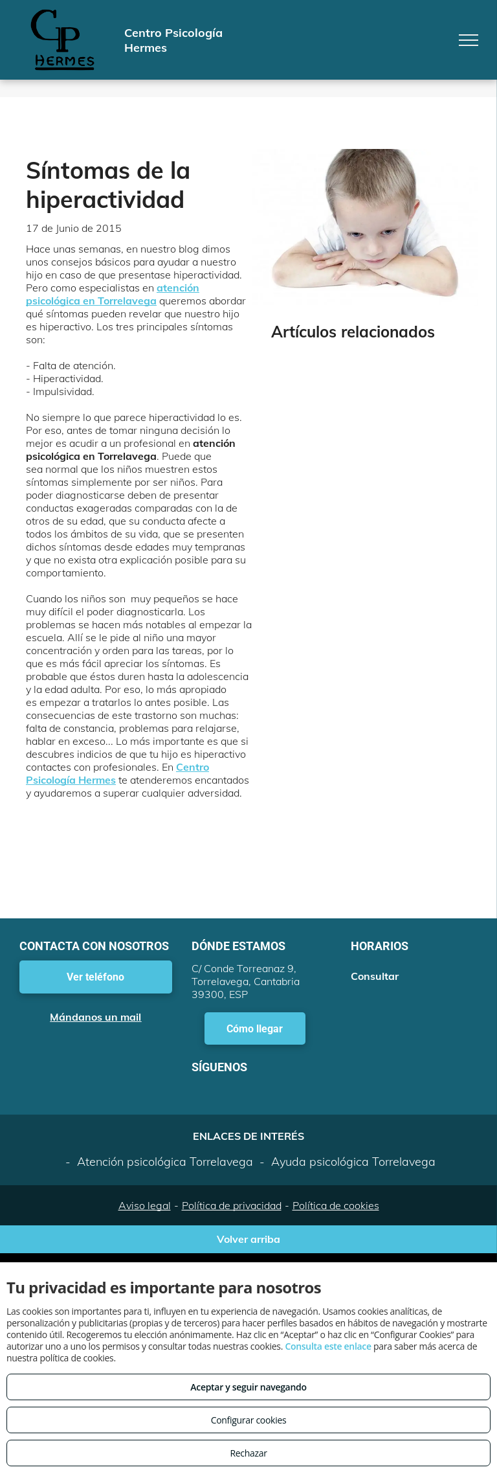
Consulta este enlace (328, 1346)
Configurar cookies (249, 1420)
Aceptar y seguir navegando (248, 1387)
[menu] (468, 40)
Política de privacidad (232, 1205)
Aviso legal (144, 1205)
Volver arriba (248, 1238)
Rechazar (248, 1453)
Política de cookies (336, 1205)
